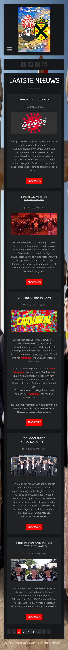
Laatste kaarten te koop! (34, 297)
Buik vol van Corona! (34, 99)
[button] (9, 49)
